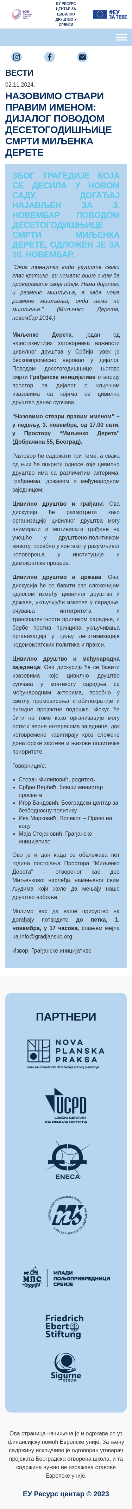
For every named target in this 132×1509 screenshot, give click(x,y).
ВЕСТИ (19, 72)
